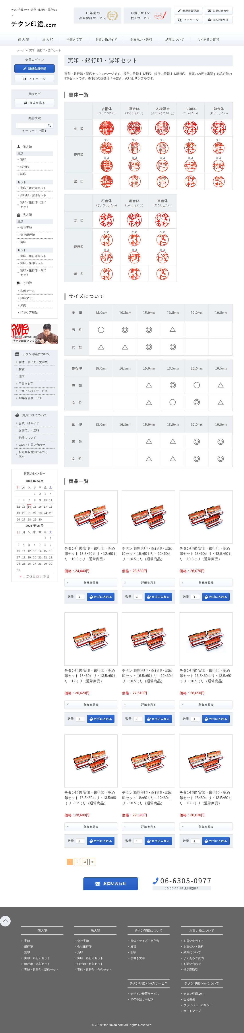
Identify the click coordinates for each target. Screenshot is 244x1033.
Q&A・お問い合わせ (32, 444)
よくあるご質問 (208, 39)
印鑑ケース (27, 291)
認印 (23, 174)
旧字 (22, 376)
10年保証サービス (30, 398)
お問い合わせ (192, 964)
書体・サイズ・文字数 (33, 362)
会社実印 (26, 227)
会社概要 (189, 999)
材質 (22, 369)
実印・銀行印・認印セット (33, 204)
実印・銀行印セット (33, 188)
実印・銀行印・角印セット (33, 273)
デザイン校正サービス (33, 391)
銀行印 (24, 166)
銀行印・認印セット (33, 195)
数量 (71, 596)
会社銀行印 (27, 234)
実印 (23, 159)
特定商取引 (191, 969)
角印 (23, 242)
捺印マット (27, 298)
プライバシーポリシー (198, 1005)
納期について (174, 39)
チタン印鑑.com (194, 993)
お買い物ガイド (106, 39)
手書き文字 (74, 39)
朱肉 (23, 305)
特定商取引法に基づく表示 (33, 454)
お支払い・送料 (141, 39)
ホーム (21, 50)
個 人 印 (23, 39)
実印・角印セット (31, 263)
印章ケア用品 (29, 312)
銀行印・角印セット (90, 964)
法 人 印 (47, 39)
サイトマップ (192, 1011)
